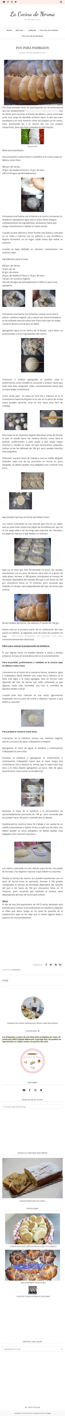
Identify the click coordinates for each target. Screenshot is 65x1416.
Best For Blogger (46, 1413)
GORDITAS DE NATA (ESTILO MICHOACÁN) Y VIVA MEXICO (33, 1246)
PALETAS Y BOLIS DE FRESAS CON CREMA (33, 1296)
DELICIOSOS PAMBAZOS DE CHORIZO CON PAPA (37, 636)
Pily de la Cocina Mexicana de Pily (42, 110)
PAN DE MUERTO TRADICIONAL (33, 1283)
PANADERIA (16, 970)
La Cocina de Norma (32, 14)
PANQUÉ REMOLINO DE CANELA (33, 1201)
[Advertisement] (32, 1131)
